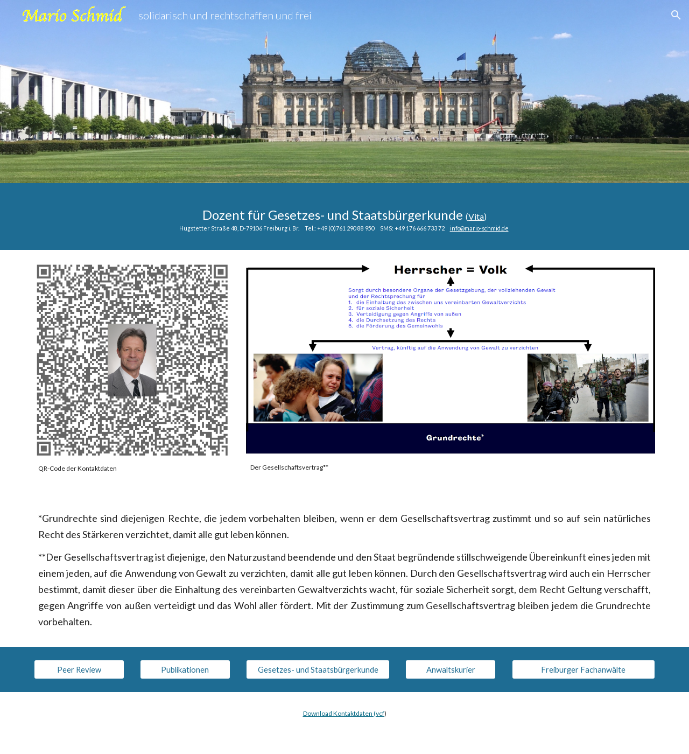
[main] (344, 216)
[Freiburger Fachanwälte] (583, 669)
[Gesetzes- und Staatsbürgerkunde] (318, 669)
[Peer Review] (79, 669)
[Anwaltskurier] (450, 669)
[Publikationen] (185, 669)
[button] (676, 15)
